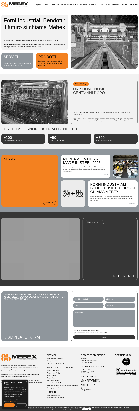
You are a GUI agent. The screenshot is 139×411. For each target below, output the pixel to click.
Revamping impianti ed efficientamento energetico (62, 385)
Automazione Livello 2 (54, 383)
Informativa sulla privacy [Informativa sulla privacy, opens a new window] (13, 401)
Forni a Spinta (51, 376)
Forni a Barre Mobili (53, 371)
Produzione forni (69, 4)
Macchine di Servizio (53, 380)
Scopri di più (95, 222)
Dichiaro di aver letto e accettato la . (87, 330)
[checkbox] (74, 330)
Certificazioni (96, 4)
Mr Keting (68, 409)
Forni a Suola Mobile (53, 373)
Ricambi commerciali (53, 395)
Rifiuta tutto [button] (21, 405)
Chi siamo (81, 84)
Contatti (133, 4)
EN (39, 4)
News (107, 4)
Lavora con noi (119, 4)
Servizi (55, 4)
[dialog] (15, 394)
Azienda (46, 4)
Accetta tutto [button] (9, 405)
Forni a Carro (51, 378)
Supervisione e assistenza (55, 358)
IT (36, 4)
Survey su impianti (52, 361)
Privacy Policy (95, 330)
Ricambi (83, 4)
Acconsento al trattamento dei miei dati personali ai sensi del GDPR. (91, 332)
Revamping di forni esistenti (55, 388)
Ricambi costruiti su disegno (55, 398)
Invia (104, 337)
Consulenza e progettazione (55, 363)
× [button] (26, 381)
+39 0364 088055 (86, 363)
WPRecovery (78, 409)
